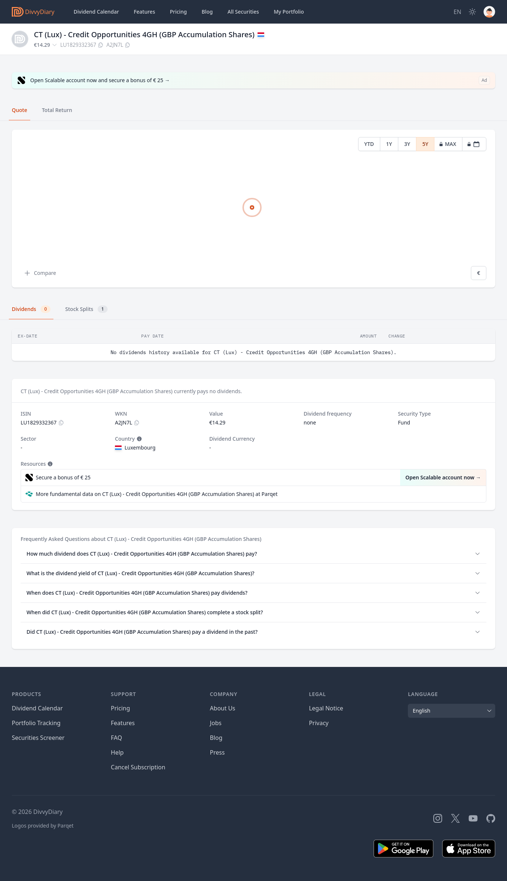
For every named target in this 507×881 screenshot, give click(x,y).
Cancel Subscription (138, 767)
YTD (369, 143)
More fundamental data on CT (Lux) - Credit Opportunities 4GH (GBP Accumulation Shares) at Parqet (156, 493)
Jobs (216, 723)
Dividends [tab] (31, 309)
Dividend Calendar (96, 11)
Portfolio (289, 11)
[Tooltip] (138, 439)
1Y (389, 143)
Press (217, 752)
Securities (243, 11)
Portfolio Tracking (36, 723)
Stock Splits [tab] (86, 309)
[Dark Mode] (472, 11)
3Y (407, 143)
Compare (40, 273)
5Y (425, 143)
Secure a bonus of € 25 (63, 477)
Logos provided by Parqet (43, 825)
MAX (447, 143)
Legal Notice (326, 708)
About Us (222, 708)
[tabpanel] (253, 209)
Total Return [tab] (57, 109)
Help (117, 752)
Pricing (178, 11)
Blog (216, 738)
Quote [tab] (19, 109)
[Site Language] (457, 12)
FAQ (116, 738)
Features (144, 11)
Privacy (318, 723)
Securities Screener (38, 738)
